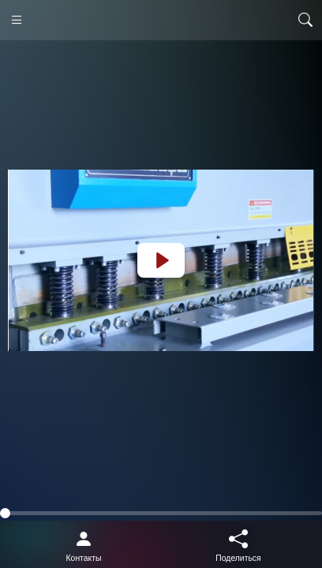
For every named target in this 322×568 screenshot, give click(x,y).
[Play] (161, 260)
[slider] (161, 513)
